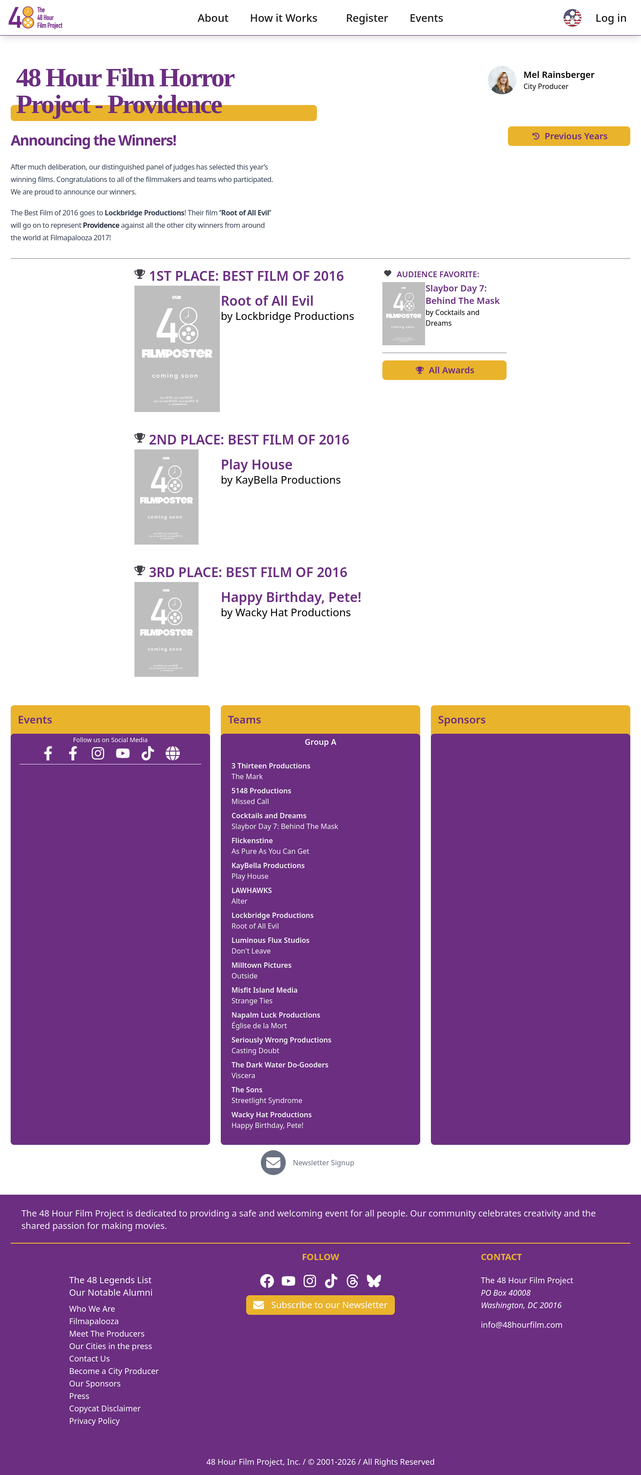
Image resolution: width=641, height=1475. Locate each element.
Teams (244, 719)
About (213, 24)
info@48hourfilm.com (522, 1324)
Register (367, 24)
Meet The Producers (107, 1333)
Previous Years (569, 136)
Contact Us (89, 1358)
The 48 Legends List (110, 1280)
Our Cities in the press (110, 1346)
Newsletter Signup (323, 1163)
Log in (597, 24)
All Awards (444, 370)
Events (426, 24)
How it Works (284, 24)
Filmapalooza (94, 1321)
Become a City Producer (113, 1371)
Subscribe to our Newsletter (320, 1305)
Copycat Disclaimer (105, 1408)
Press (79, 1395)
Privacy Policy (94, 1420)
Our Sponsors (95, 1383)
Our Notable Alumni (111, 1292)
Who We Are (92, 1308)
